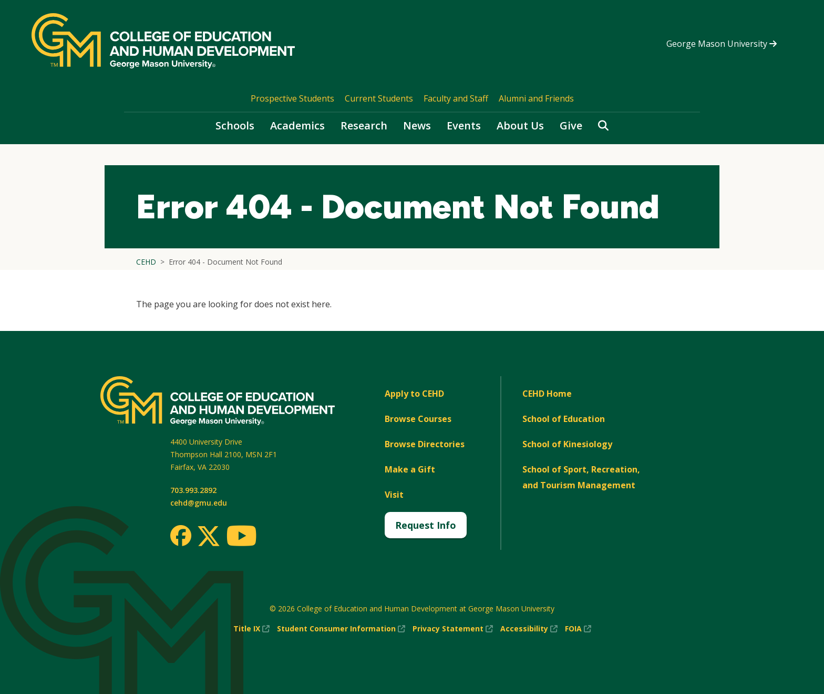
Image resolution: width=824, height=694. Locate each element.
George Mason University (721, 43)
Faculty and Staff (456, 98)
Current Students (379, 98)
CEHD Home (547, 393)
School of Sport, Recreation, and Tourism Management (581, 477)
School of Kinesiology (567, 444)
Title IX (251, 628)
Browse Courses (418, 419)
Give (571, 125)
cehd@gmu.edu (198, 503)
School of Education (563, 419)
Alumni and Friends (536, 98)
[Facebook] (180, 535)
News (417, 125)
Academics (297, 125)
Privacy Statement (453, 628)
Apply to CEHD (414, 393)
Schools (234, 125)
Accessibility (529, 628)
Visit (394, 494)
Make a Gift (410, 469)
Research (364, 125)
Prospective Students (292, 98)
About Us (520, 125)
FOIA (578, 628)
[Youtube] (241, 537)
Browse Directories (425, 444)
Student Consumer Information (341, 628)
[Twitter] (209, 536)
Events (464, 125)
